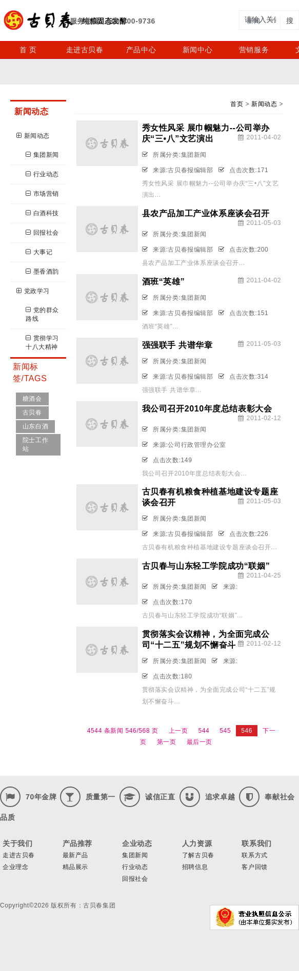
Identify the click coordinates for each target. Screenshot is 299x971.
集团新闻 (42, 154)
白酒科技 (42, 213)
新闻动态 (33, 135)
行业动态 (42, 174)
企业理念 (15, 867)
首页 (236, 104)
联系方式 (254, 855)
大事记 (39, 252)
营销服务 (254, 50)
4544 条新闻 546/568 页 (122, 730)
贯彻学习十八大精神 (42, 342)
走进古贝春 (85, 50)
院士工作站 (35, 444)
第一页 (166, 742)
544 (204, 730)
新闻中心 (197, 50)
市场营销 (42, 193)
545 (225, 730)
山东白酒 (35, 426)
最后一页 (199, 742)
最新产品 (75, 855)
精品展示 (75, 867)
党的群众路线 (42, 314)
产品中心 (141, 50)
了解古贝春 (198, 855)
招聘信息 (195, 867)
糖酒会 (32, 398)
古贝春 (32, 412)
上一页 (178, 730)
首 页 (28, 50)
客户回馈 (254, 867)
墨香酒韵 (42, 271)
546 (246, 730)
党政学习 (33, 291)
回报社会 (42, 232)
